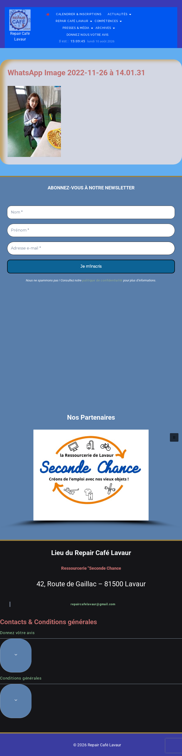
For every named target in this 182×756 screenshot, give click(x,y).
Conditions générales (21, 678)
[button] (91, 475)
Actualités (119, 14)
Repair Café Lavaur (73, 21)
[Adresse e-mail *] (91, 248)
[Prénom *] (91, 230)
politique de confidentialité (102, 280)
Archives (105, 28)
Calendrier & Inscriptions (78, 14)
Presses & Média (77, 28)
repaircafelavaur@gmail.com (93, 604)
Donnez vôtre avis (17, 632)
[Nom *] (91, 212)
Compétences (108, 21)
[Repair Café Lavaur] (20, 20)
